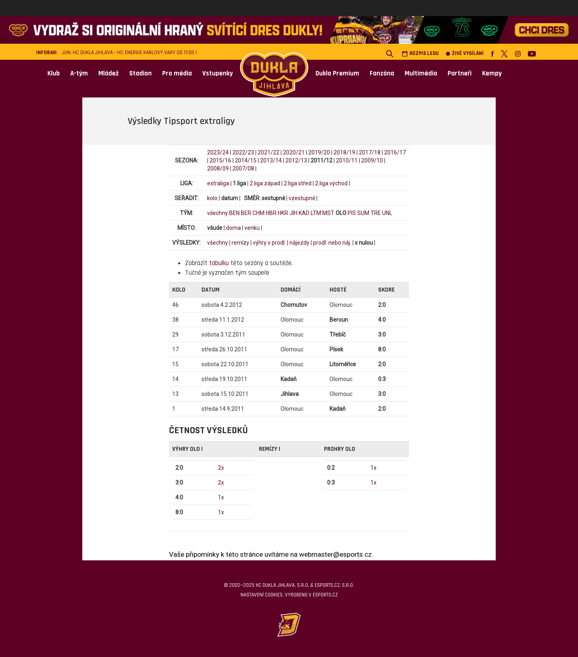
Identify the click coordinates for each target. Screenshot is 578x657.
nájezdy (299, 242)
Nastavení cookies (261, 595)
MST (328, 213)
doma (233, 228)
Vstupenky (217, 73)
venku (252, 228)
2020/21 (294, 152)
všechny (217, 213)
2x (221, 467)
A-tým (79, 73)
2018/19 (344, 152)
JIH (293, 213)
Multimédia (421, 73)
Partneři (460, 73)
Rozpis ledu (420, 53)
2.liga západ (265, 183)
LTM (316, 213)
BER (246, 213)
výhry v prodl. (269, 242)
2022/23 (243, 152)
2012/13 (296, 160)
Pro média (177, 73)
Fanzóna (382, 73)
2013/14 (271, 160)
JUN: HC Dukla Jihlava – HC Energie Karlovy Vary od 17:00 (128, 52)
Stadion (140, 73)
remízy (240, 242)
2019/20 (319, 152)
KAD (304, 213)
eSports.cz (325, 595)
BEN (234, 213)
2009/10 (372, 160)
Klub (53, 73)
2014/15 (245, 160)
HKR (283, 213)
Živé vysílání (465, 53)
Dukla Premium (337, 73)
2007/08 (243, 168)
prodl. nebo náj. (332, 242)
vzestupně (302, 198)
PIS (352, 213)
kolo (212, 198)
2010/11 (347, 160)
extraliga (218, 183)
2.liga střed (297, 183)
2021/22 (268, 152)
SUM (363, 213)
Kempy (492, 73)
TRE (375, 213)
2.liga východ (331, 183)
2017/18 (370, 152)
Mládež (108, 73)
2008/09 (218, 168)
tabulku (219, 263)
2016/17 (395, 152)
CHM (258, 213)
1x (221, 497)
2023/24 (218, 152)
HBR (271, 213)
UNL (387, 213)
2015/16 (220, 160)
